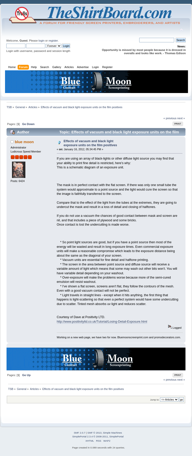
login (41, 40)
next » (181, 118)
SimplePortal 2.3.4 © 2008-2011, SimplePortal (97, 436)
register (53, 40)
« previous (169, 118)
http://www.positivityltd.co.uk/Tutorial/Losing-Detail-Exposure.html (102, 321)
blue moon (24, 142)
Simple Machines (112, 432)
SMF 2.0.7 (79, 432)
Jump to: (154, 399)
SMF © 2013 (94, 432)
